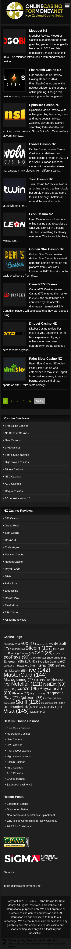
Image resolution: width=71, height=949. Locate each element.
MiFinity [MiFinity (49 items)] (43, 679)
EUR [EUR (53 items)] (31, 661)
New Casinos (13, 440)
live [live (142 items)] (38, 670)
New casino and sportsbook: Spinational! (31, 815)
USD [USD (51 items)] (56, 706)
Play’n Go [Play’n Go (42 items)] (37, 693)
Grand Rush (12, 525)
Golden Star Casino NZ (46, 249)
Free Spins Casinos (16, 425)
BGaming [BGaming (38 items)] (18, 649)
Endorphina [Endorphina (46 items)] (56, 657)
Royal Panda (12, 568)
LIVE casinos (12, 447)
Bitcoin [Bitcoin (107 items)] (39, 648)
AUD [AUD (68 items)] (28, 644)
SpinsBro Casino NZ (44, 105)
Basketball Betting (17, 803)
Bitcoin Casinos (14, 469)
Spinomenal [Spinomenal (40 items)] (49, 703)
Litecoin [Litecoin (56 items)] (18, 670)
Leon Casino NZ (41, 214)
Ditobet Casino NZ (43, 323)
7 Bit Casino (12, 612)
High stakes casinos (17, 462)
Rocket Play (12, 597)
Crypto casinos (14, 491)
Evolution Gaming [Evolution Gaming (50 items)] (51, 661)
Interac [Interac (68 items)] (45, 665)
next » (40, 400)
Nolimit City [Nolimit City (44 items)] (13, 689)
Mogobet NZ (38, 30)
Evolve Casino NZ (42, 144)
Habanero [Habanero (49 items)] (26, 665)
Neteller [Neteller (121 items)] (26, 684)
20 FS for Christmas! (19, 826)
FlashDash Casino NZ (45, 70)
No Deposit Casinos (17, 433)
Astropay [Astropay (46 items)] (12, 643)
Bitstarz (9, 576)
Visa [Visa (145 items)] (16, 711)
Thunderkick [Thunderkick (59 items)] (22, 707)
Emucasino (11, 590)
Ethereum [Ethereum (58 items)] (14, 661)
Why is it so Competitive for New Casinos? (32, 820)
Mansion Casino (14, 554)
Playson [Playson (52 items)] (20, 693)
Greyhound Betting (18, 809)
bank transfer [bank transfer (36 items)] (45, 644)
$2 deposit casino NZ (17, 498)
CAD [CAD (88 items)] (44, 652)
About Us (9, 872)
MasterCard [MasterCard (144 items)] (25, 674)
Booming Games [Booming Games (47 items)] (21, 653)
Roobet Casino (14, 561)
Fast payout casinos (17, 454)
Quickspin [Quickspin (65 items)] (31, 698)
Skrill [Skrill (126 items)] (28, 702)
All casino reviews (15, 619)
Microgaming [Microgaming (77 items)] (19, 679)
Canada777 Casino (43, 284)
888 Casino (12, 518)
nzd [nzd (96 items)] (30, 688)
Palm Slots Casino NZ (45, 358)
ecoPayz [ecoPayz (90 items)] (17, 657)
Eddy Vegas (12, 547)
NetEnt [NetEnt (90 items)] (54, 684)
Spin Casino (12, 532)
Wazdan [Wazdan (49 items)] (37, 711)
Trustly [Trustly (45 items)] (42, 707)
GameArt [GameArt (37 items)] (10, 666)
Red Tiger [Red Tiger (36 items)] (50, 698)
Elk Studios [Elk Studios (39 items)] (38, 657)
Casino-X (10, 539)
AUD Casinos (13, 483)
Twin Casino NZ (41, 179)
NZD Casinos (13, 476)
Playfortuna (12, 605)
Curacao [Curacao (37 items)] (59, 653)
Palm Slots (11, 583)
